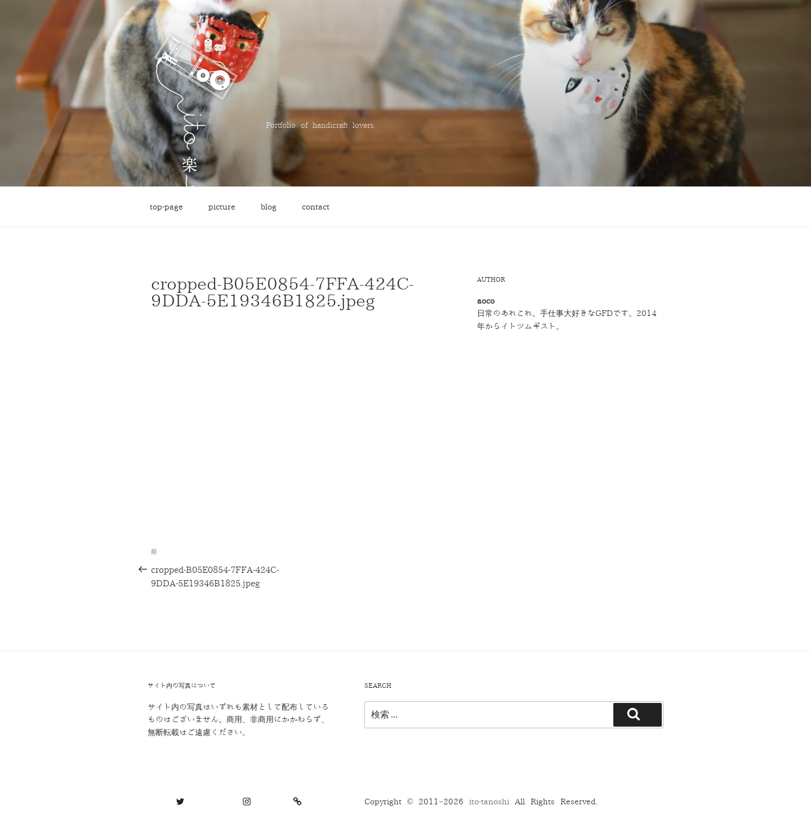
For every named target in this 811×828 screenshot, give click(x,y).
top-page (166, 207)
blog (269, 207)
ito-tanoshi (492, 802)
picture (221, 207)
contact (315, 207)
